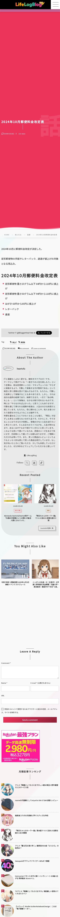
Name (3, 683)
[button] (55, 4)
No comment (24, 348)
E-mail (33, 683)
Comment (5, 663)
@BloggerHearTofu (25, 332)
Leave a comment (39, 348)
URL (2, 695)
